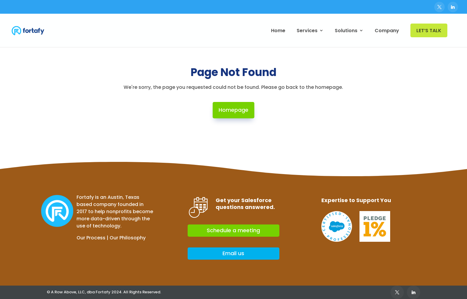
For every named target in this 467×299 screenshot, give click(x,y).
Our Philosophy (128, 237)
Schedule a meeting (233, 230)
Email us (233, 253)
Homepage (233, 110)
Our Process (91, 237)
